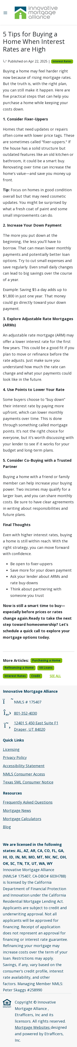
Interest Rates (62, 61)
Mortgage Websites (33, 1027)
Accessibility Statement (24, 765)
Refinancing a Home (19, 668)
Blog (7, 826)
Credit (35, 676)
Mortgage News (17, 810)
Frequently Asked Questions (28, 802)
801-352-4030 (25, 713)
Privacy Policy (15, 757)
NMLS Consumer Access (24, 774)
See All (55, 676)
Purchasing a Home (46, 660)
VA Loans (45, 668)
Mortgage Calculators (22, 818)
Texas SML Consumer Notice (28, 782)
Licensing (11, 749)
